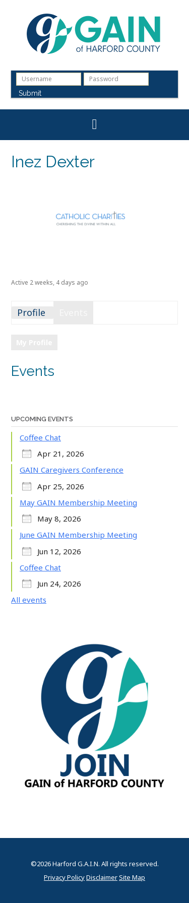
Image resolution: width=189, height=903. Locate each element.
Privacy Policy (64, 877)
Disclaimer (101, 877)
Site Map (132, 877)
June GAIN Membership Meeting (78, 535)
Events (73, 312)
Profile (31, 312)
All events (28, 600)
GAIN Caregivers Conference (71, 470)
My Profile (34, 342)
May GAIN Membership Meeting (78, 502)
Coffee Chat (40, 437)
